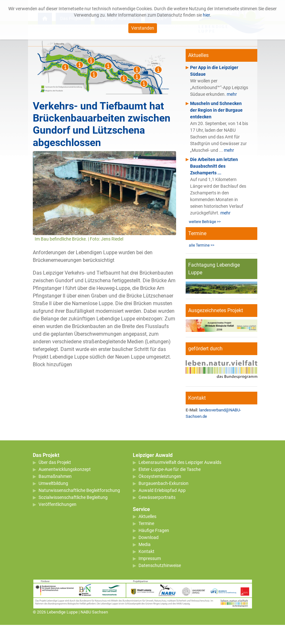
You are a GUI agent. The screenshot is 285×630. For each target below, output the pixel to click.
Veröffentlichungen (57, 504)
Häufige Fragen (154, 530)
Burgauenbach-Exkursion (164, 483)
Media (145, 544)
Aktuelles (147, 516)
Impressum (150, 558)
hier (206, 12)
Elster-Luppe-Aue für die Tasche (170, 469)
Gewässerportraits (157, 497)
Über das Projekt (55, 462)
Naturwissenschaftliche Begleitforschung (79, 490)
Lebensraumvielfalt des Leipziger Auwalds (180, 462)
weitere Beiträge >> (205, 222)
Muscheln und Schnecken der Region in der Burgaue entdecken (216, 110)
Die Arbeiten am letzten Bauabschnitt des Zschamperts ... (214, 166)
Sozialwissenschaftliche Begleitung (73, 497)
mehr (232, 94)
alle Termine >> (201, 245)
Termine (146, 523)
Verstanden (142, 25)
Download (149, 537)
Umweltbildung (53, 483)
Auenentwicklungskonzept (65, 469)
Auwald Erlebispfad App (162, 490)
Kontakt (146, 551)
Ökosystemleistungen (160, 476)
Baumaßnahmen (55, 476)
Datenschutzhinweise (160, 565)
